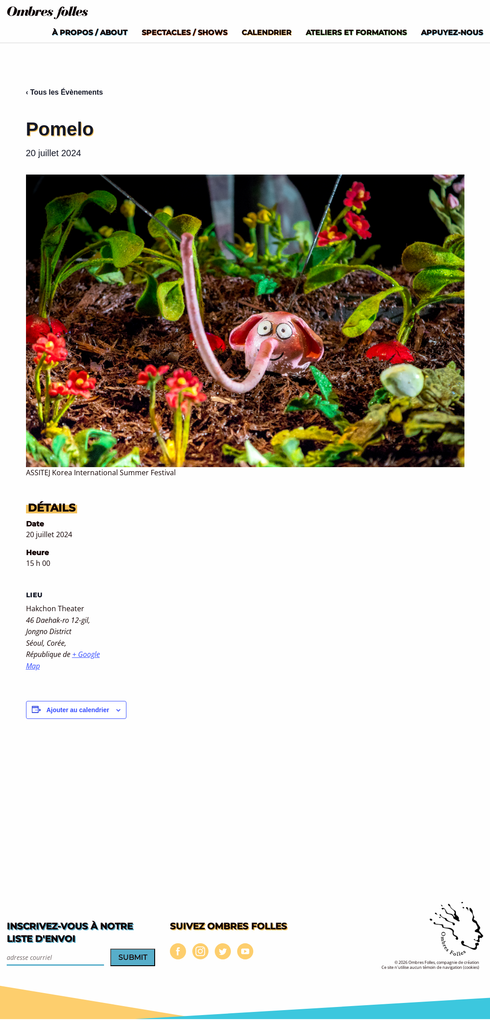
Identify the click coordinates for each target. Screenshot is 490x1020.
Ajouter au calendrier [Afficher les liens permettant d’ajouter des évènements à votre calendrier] (77, 710)
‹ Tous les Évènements (64, 92)
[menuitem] (89, 32)
